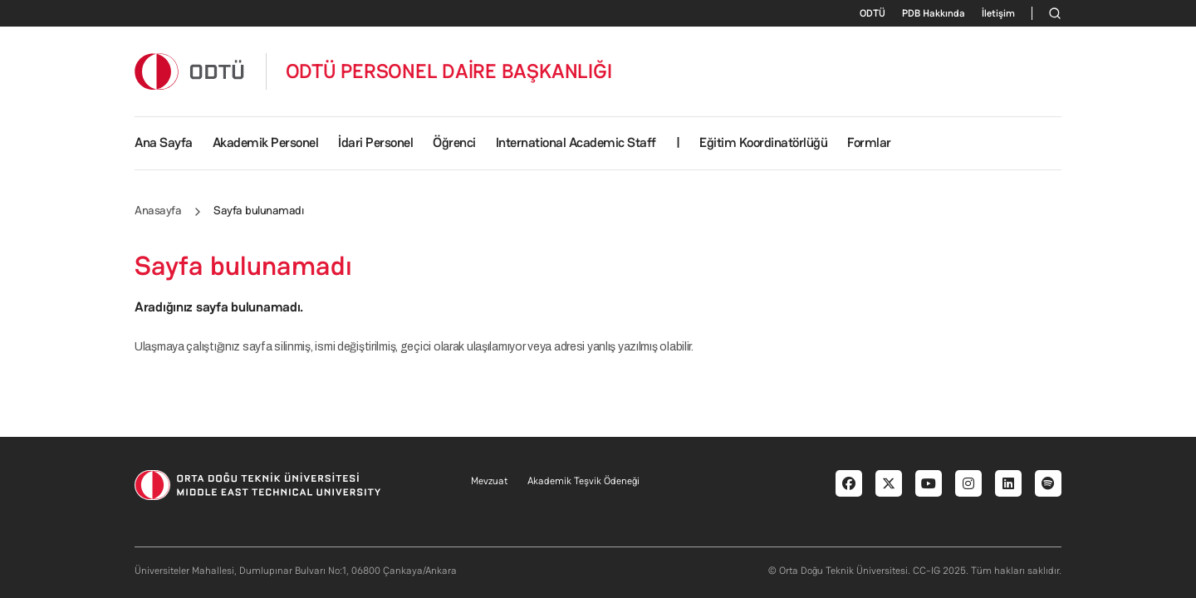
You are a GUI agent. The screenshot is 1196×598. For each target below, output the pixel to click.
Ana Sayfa (164, 142)
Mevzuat (489, 481)
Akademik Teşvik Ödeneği (583, 481)
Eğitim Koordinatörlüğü (763, 142)
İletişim (998, 13)
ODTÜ (872, 13)
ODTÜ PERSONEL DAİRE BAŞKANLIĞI (449, 71)
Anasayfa (158, 210)
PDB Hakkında (933, 13)
